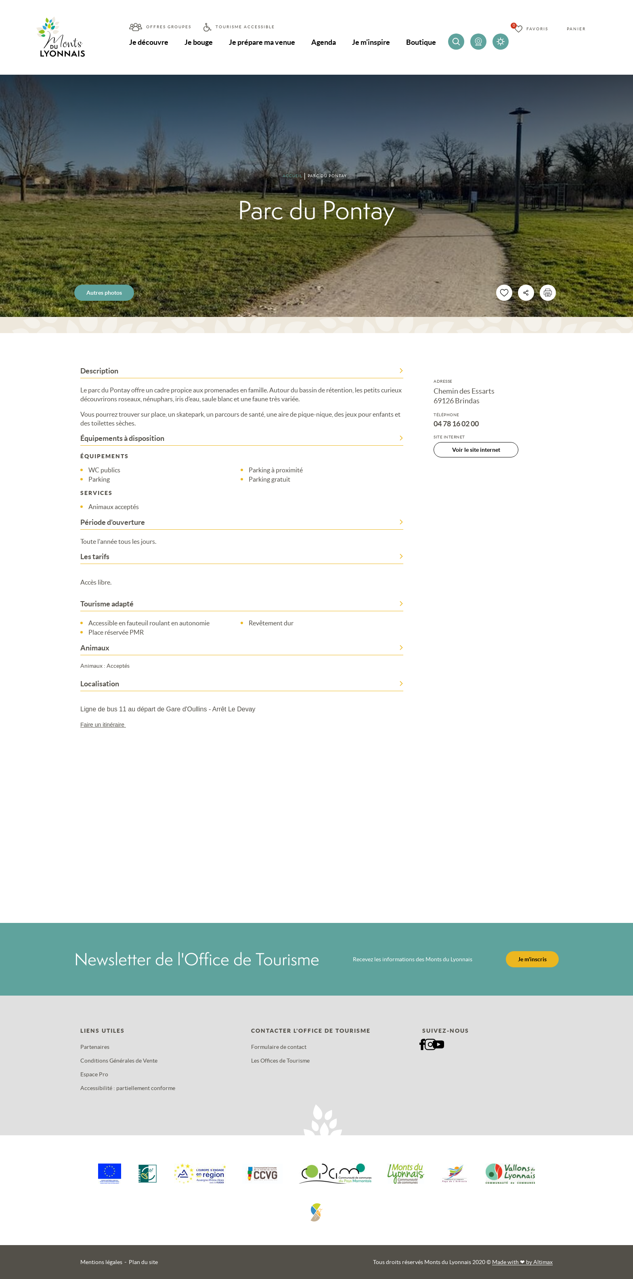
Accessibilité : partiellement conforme (127, 1088)
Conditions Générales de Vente (118, 1060)
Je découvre (148, 42)
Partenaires (94, 1047)
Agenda (323, 42)
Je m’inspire (371, 42)
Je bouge (198, 42)
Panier (576, 29)
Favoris (537, 29)
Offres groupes (168, 27)
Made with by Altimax (522, 1262)
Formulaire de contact (278, 1047)
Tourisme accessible (245, 27)
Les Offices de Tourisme (280, 1060)
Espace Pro (94, 1074)
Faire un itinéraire (107, 724)
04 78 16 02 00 (456, 424)
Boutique (421, 42)
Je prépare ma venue (262, 42)
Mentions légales (101, 1262)
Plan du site (143, 1262)
